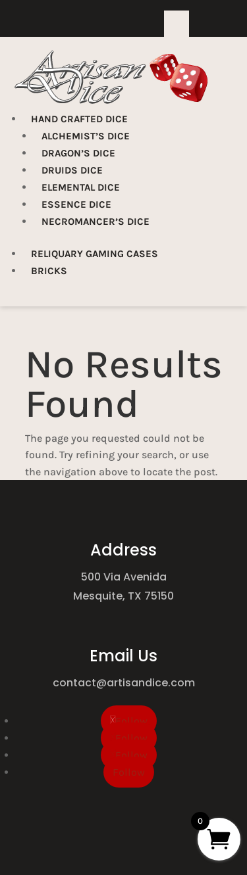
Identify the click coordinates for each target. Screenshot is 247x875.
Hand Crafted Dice (79, 119)
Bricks (49, 271)
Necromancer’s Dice (95, 221)
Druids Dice (72, 170)
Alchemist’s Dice (85, 136)
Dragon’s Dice (78, 153)
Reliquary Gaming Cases (94, 254)
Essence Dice (76, 204)
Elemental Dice (80, 187)
